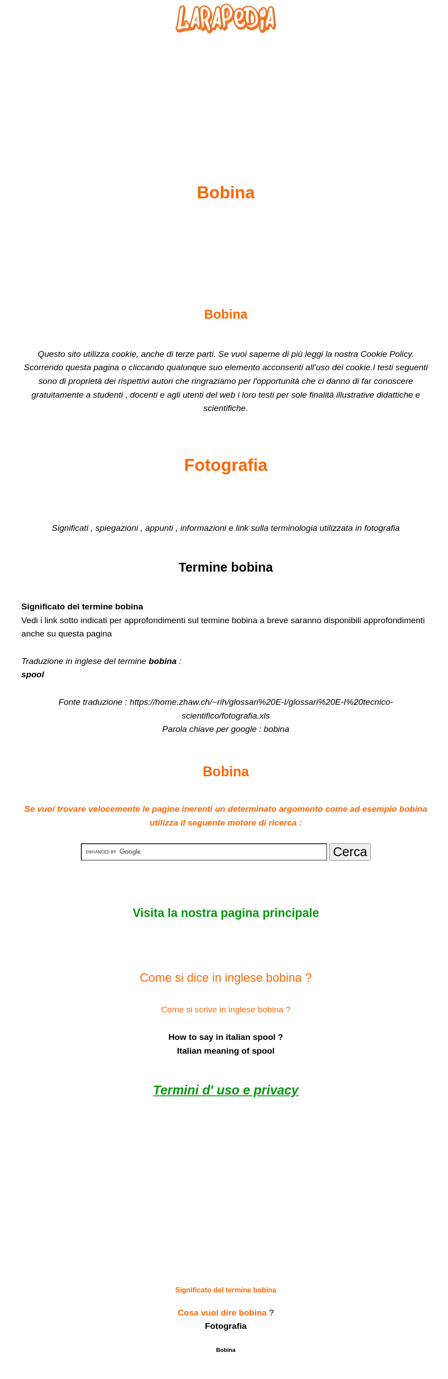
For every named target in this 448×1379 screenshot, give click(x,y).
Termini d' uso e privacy (225, 1090)
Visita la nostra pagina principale (225, 913)
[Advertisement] (226, 87)
